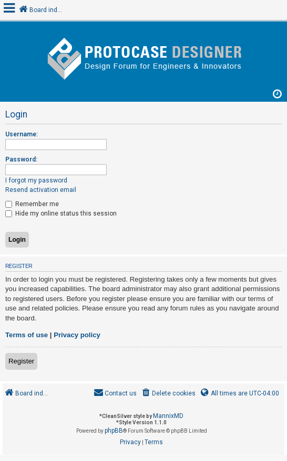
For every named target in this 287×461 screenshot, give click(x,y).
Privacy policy (77, 335)
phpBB (114, 430)
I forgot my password (36, 180)
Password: (21, 159)
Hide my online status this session (61, 213)
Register (21, 361)
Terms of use (26, 335)
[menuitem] (168, 394)
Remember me (32, 204)
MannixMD (168, 416)
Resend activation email (40, 190)
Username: (21, 134)
